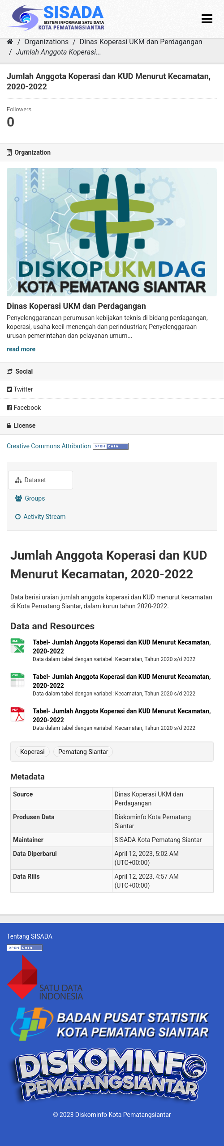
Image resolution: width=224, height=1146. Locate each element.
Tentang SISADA (29, 936)
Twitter (20, 389)
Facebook (24, 407)
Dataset (30, 480)
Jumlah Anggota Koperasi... (59, 52)
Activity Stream (40, 516)
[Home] (10, 42)
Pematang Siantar (83, 751)
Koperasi (32, 751)
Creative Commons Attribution (49, 446)
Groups (30, 498)
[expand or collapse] (207, 19)
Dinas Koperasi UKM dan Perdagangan (141, 42)
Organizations (47, 42)
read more (21, 349)
